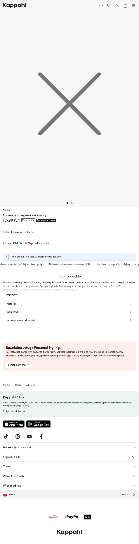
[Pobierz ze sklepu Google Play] (38, 424)
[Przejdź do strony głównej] (14, 5)
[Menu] (133, 5)
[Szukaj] (101, 5)
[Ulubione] (109, 5)
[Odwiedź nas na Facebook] (41, 436)
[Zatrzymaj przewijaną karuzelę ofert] (132, 264)
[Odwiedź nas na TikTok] (6, 436)
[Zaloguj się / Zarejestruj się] (117, 5)
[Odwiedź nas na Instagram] (18, 436)
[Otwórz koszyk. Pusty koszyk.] (125, 5)
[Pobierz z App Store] (14, 424)
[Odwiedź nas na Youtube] (29, 436)
